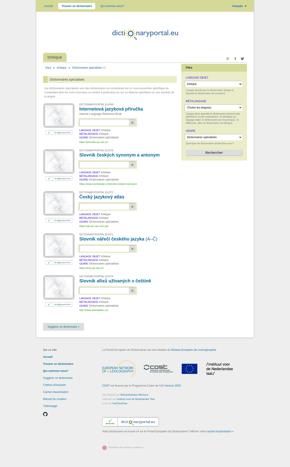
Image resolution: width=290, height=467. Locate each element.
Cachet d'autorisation (55, 392)
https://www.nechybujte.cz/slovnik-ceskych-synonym (108, 184)
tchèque (62, 67)
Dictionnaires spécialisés (87, 67)
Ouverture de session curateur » (126, 447)
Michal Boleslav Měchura (134, 394)
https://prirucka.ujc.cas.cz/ (93, 142)
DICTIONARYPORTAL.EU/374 (96, 276)
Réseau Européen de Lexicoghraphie (193, 349)
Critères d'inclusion (54, 385)
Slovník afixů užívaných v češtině (115, 280)
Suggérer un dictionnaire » (64, 326)
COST (106, 385)
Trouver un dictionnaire (77, 6)
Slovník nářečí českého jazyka (118, 238)
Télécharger (50, 406)
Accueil (48, 6)
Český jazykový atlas (101, 196)
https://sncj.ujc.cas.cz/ (91, 268)
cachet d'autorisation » (220, 431)
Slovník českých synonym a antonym (119, 154)
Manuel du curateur (54, 399)
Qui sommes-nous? (112, 6)
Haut (48, 67)
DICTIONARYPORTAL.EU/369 (96, 104)
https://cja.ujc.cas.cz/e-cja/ (93, 226)
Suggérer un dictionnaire (58, 378)
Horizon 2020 (173, 385)
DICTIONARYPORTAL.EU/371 (96, 234)
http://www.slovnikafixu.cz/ (93, 310)
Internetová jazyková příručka (111, 108)
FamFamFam (119, 403)
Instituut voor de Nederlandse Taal (136, 399)
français (239, 6)
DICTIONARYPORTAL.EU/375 (96, 150)
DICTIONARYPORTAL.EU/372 (96, 192)
